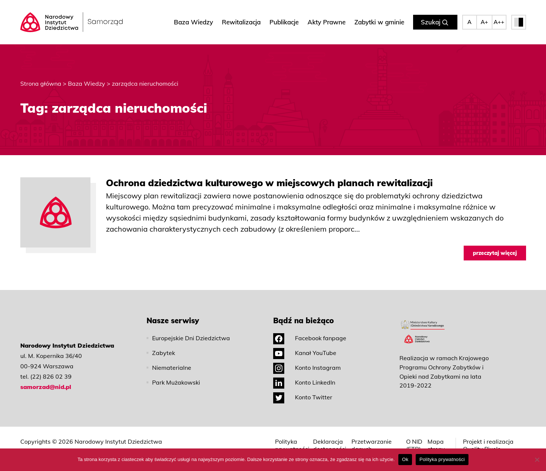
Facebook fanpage (309, 338)
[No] (536, 459)
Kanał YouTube (304, 352)
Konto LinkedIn (304, 382)
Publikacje (284, 22)
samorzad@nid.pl (45, 386)
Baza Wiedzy (193, 22)
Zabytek (163, 352)
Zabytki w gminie (379, 22)
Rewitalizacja (241, 22)
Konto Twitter (302, 397)
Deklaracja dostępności (329, 445)
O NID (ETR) (414, 445)
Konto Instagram (307, 367)
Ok (405, 459)
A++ (499, 21)
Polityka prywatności (292, 445)
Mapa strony (436, 445)
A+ (484, 21)
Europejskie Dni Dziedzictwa (191, 338)
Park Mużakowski (176, 382)
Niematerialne (171, 367)
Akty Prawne (327, 22)
